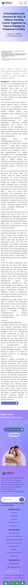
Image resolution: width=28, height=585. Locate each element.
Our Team (14, 519)
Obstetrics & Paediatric (14, 552)
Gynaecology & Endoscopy (14, 539)
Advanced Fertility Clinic (14, 543)
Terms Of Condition (19, 578)
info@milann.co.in (14, 567)
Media (17, 34)
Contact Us (14, 525)
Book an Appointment (9, 403)
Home (10, 34)
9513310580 (14, 435)
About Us (14, 512)
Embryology (14, 556)
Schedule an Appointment (14, 429)
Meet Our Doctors (14, 522)
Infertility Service (14, 533)
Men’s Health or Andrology (14, 536)
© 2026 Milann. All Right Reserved (14, 575)
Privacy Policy (7, 578)
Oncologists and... (14, 36)
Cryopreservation (14, 546)
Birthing (14, 549)
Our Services (14, 516)
